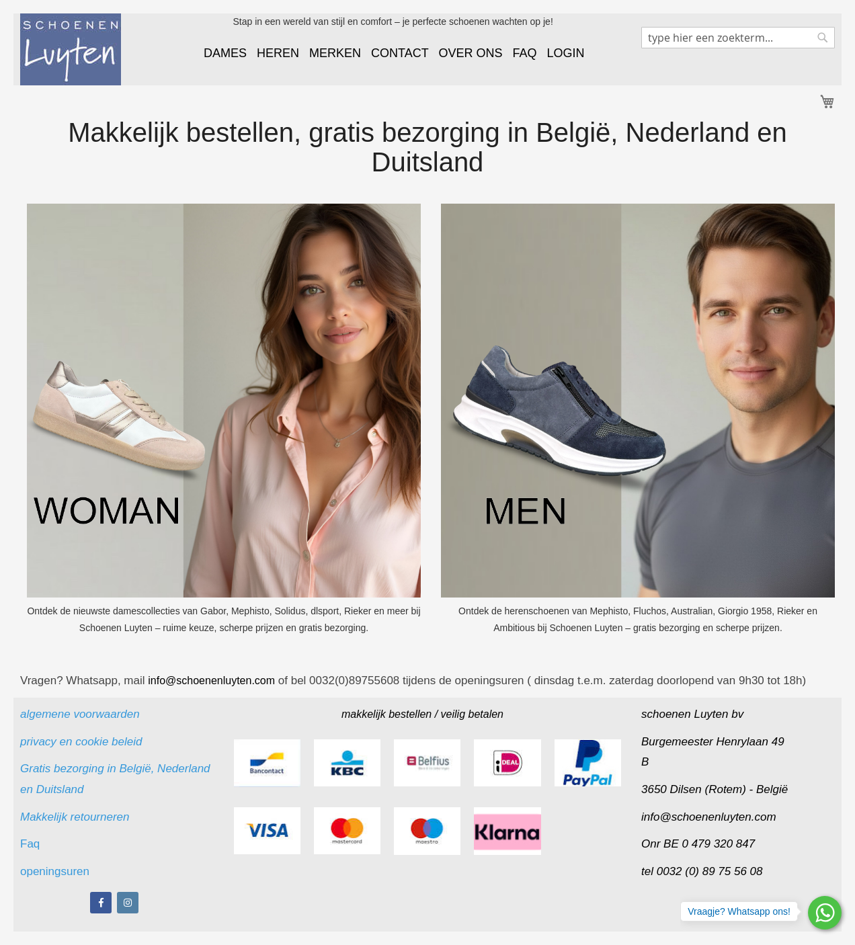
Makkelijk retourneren (75, 817)
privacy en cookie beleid (81, 741)
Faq (31, 843)
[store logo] (70, 49)
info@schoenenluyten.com (708, 817)
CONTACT (399, 53)
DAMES (225, 53)
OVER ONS (470, 53)
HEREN (278, 53)
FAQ (524, 53)
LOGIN (566, 53)
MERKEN (335, 53)
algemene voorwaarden (80, 714)
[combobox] (738, 37)
